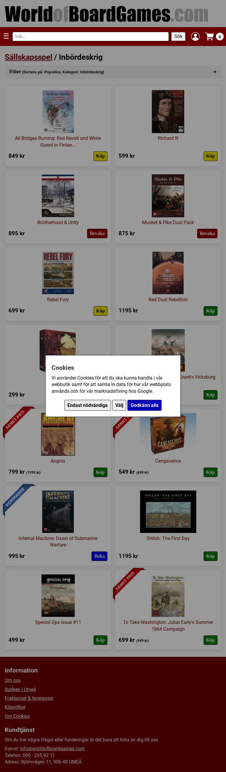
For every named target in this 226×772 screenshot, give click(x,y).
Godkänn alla (145, 405)
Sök (178, 36)
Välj (119, 405)
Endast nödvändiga (87, 405)
